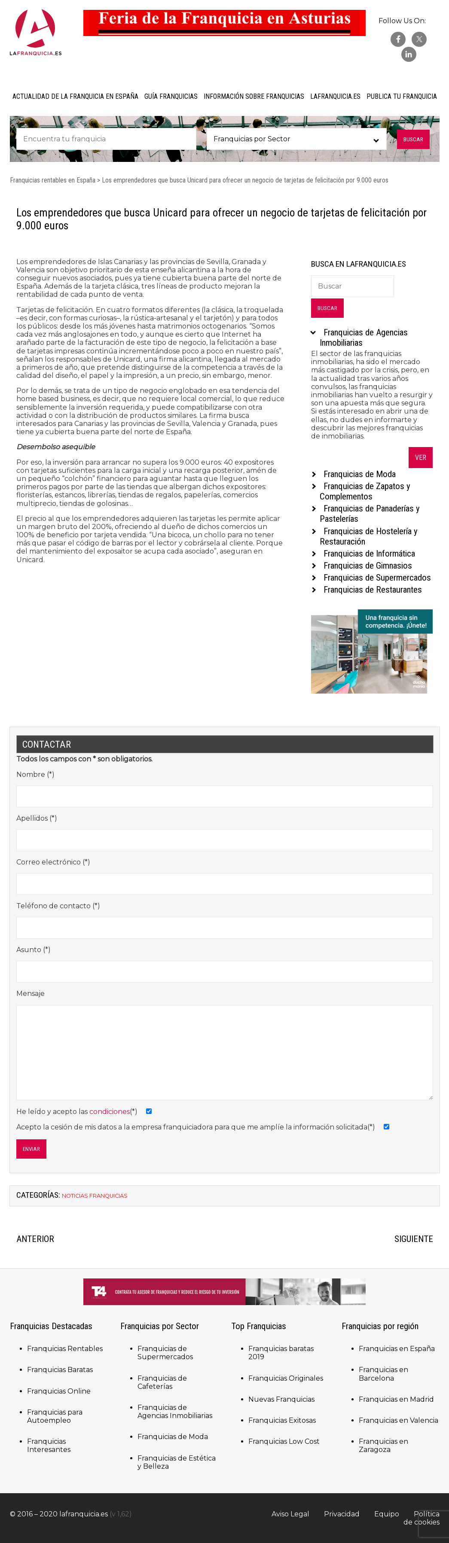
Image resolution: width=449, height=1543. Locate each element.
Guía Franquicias (171, 96)
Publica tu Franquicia (402, 96)
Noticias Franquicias (95, 1196)
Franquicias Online (59, 1391)
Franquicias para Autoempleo (54, 1416)
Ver (420, 457)
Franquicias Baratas (60, 1370)
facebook (398, 39)
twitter (419, 39)
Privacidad (342, 1514)
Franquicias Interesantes (48, 1445)
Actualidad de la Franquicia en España (75, 96)
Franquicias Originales (285, 1378)
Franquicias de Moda (172, 1437)
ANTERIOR (35, 1239)
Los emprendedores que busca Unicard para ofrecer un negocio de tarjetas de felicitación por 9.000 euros (245, 180)
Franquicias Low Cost (284, 1441)
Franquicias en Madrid (396, 1399)
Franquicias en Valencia (398, 1420)
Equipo (386, 1514)
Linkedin (408, 54)
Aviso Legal (290, 1514)
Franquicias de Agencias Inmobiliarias (174, 1411)
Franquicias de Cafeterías (162, 1382)
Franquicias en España (397, 1349)
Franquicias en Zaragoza (383, 1445)
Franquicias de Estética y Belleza (176, 1462)
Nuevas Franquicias (281, 1399)
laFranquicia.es (335, 96)
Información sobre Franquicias (254, 96)
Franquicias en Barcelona (383, 1374)
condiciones (109, 1112)
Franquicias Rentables (65, 1349)
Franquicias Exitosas (282, 1420)
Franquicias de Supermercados (165, 1353)
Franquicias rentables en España (52, 180)
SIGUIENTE (413, 1239)
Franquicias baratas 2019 (281, 1353)
